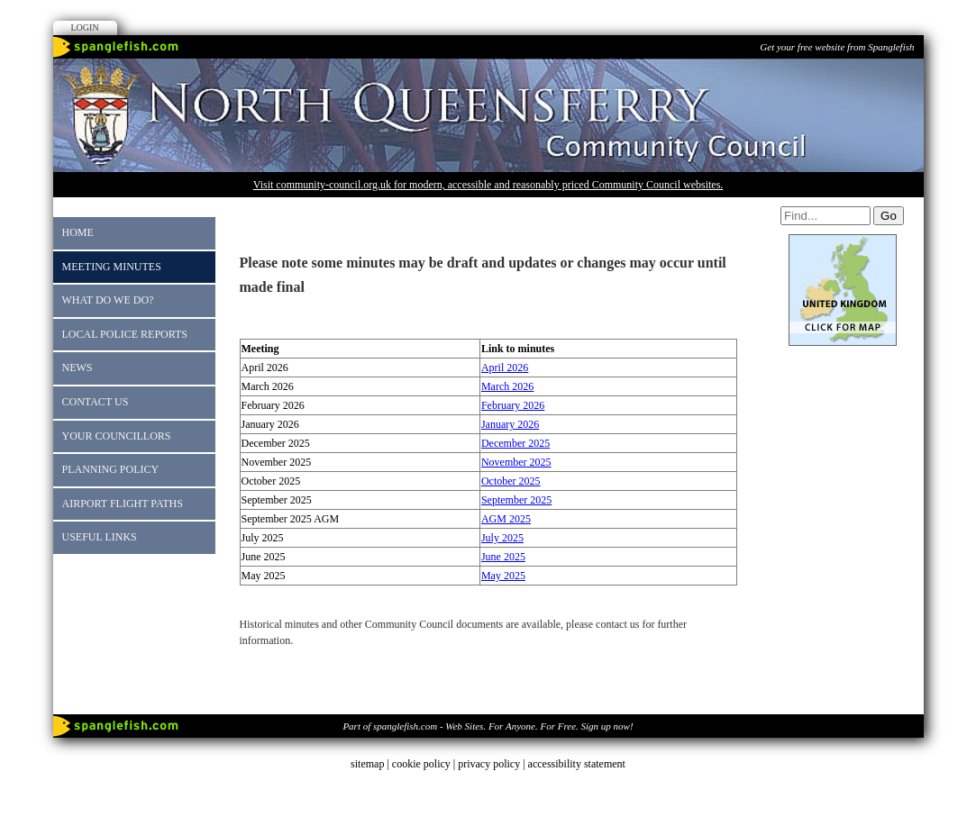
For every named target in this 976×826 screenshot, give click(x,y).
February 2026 (512, 405)
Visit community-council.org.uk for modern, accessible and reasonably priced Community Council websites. (488, 184)
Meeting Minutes (111, 266)
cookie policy (421, 764)
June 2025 (503, 556)
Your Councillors (116, 436)
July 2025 (502, 537)
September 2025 (516, 500)
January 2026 (510, 424)
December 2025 (515, 443)
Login (85, 27)
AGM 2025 (506, 519)
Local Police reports (125, 334)
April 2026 (504, 367)
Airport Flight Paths (122, 503)
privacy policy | (492, 764)
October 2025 (511, 481)
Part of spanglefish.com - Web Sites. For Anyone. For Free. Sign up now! (487, 726)
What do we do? (108, 300)
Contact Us (95, 401)
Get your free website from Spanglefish (837, 46)
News (77, 367)
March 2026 (507, 386)
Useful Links (99, 537)
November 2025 (516, 462)
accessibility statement (576, 764)
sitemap (367, 764)
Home (78, 232)
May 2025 (503, 575)
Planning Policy (111, 469)
